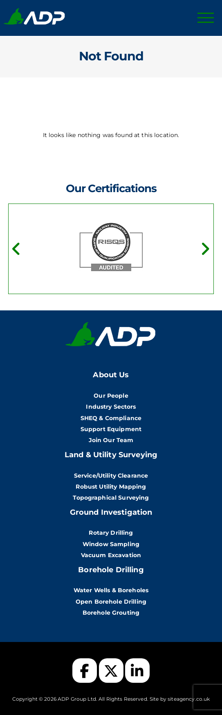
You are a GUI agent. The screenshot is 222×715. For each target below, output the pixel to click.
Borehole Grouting (111, 612)
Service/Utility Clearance (111, 475)
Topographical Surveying (111, 497)
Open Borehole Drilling (111, 601)
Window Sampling (111, 544)
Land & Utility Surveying (111, 454)
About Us (111, 374)
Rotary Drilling (111, 532)
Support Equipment (111, 429)
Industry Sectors (111, 406)
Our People (111, 395)
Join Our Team (111, 440)
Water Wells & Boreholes (111, 590)
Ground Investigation (111, 512)
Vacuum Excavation (111, 555)
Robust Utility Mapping (111, 486)
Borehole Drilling (111, 569)
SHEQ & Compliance (111, 418)
